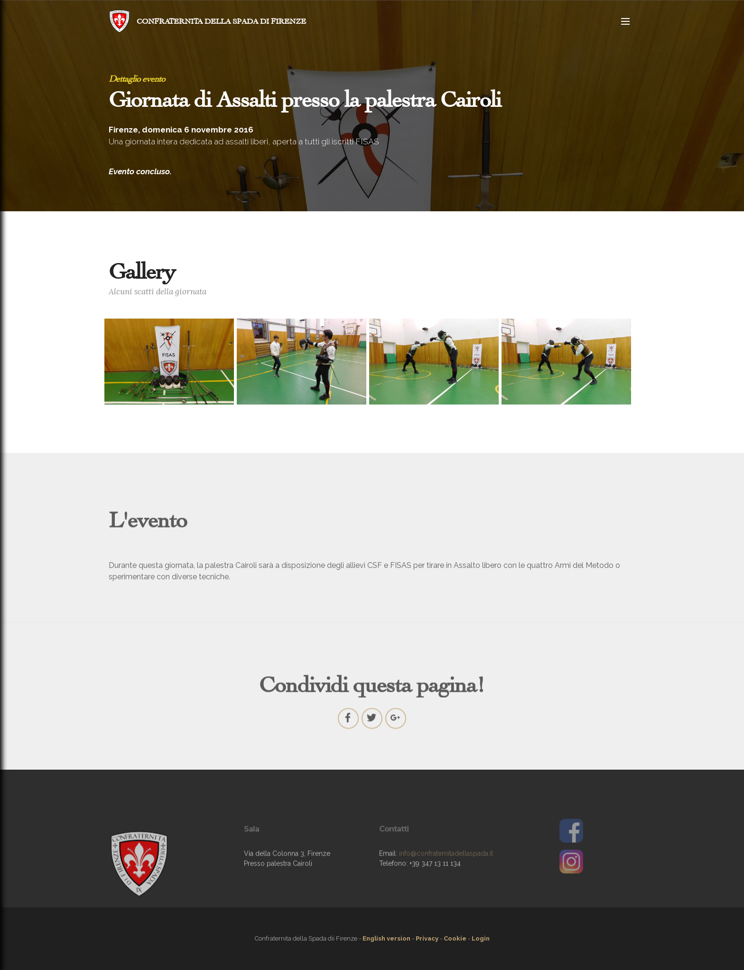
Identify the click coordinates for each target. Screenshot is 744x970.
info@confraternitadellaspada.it (446, 866)
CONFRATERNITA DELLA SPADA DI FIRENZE (221, 21)
